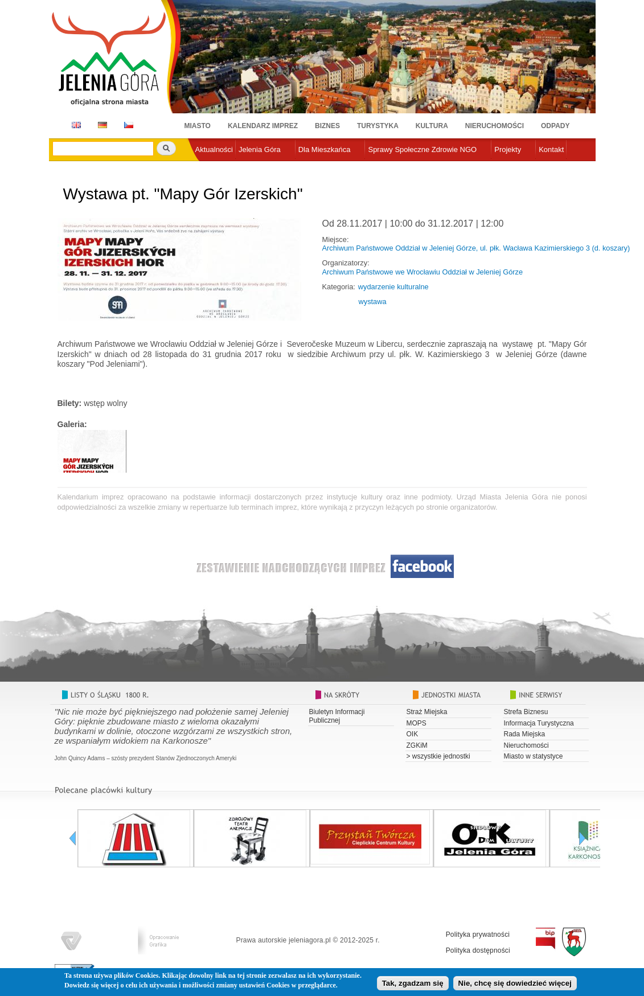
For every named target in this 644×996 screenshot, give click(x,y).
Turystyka (378, 126)
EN (74, 125)
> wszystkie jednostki (438, 756)
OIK (413, 734)
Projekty (507, 149)
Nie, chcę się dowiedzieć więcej (515, 985)
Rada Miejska (524, 734)
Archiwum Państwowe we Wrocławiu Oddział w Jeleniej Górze (422, 272)
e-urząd (207, 168)
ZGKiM (417, 745)
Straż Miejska (427, 712)
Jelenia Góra (260, 149)
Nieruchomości (494, 126)
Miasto (197, 126)
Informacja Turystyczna (539, 723)
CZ (128, 125)
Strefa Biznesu (526, 712)
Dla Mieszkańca (324, 149)
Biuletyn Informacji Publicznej (337, 716)
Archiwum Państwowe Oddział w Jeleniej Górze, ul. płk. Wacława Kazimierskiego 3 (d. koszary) (476, 248)
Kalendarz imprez (263, 126)
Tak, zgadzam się (413, 985)
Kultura (432, 126)
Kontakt (551, 149)
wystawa (373, 301)
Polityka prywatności (478, 934)
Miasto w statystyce (533, 756)
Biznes (327, 126)
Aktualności (214, 149)
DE (100, 125)
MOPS (416, 723)
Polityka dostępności (478, 950)
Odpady (555, 126)
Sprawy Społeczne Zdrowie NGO (422, 149)
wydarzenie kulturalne (393, 286)
